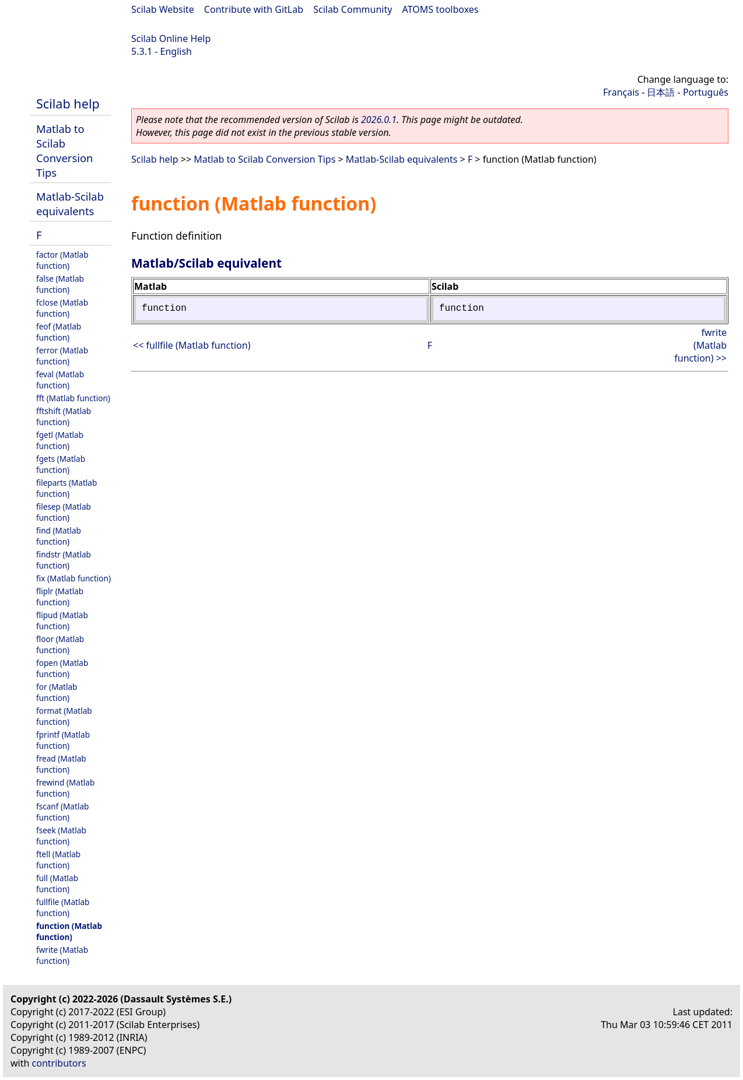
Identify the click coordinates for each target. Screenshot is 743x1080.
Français (621, 92)
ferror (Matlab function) (62, 356)
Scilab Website (162, 9)
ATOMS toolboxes (440, 9)
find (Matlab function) (58, 536)
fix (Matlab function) (73, 578)
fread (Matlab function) (61, 764)
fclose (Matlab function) (62, 308)
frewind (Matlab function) (65, 788)
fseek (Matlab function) (61, 836)
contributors (59, 1063)
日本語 (661, 92)
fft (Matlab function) (73, 398)
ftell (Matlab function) (58, 859)
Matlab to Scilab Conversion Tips (64, 150)
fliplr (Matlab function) (59, 596)
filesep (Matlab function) (63, 512)
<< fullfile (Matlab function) (191, 345)
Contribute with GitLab (253, 9)
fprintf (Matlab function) (63, 740)
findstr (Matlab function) (63, 560)
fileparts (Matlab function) (66, 488)
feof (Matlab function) (58, 332)
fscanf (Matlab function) (62, 812)
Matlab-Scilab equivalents (70, 203)
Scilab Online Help (171, 38)
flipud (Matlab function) (62, 620)
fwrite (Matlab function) (62, 955)
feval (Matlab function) (60, 380)
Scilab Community (352, 9)
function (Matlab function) (69, 931)
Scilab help (68, 103)
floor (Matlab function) (60, 644)
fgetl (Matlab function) (59, 440)
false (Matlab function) (60, 284)
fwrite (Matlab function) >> (700, 345)
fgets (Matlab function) (60, 464)
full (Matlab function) (57, 883)
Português (705, 92)
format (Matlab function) (64, 716)
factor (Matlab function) (62, 260)
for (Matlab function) (56, 692)
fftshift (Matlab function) (63, 416)
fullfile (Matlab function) (62, 907)
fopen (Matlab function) (62, 668)
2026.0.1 (379, 119)
